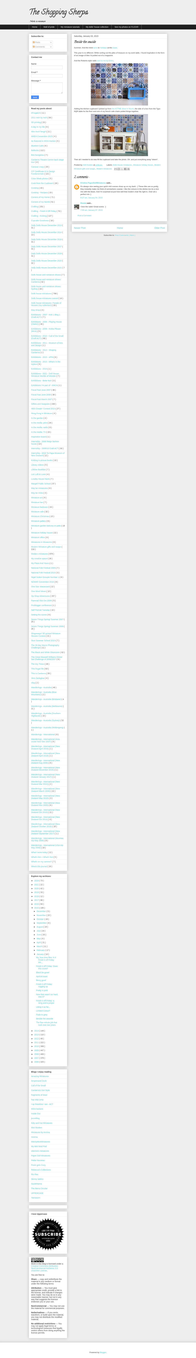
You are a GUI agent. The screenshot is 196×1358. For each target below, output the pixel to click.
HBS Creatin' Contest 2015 (43, 409)
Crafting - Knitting (39, 216)
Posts (36, 42)
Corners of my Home (40, 197)
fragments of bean (39, 1095)
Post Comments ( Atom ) (125, 235)
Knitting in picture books (42, 460)
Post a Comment (84, 215)
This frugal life (37, 669)
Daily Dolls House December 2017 (46, 246)
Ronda (83, 203)
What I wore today (39, 852)
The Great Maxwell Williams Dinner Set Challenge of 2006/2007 (46, 658)
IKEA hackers (37, 1109)
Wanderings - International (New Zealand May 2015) (45, 797)
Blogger (103, 1352)
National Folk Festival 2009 (43, 568)
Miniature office (38, 537)
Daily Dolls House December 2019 (46, 253)
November (41, 915)
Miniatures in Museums (41, 542)
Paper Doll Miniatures (40, 1156)
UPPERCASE (37, 1193)
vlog (33, 683)
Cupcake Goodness (40, 220)
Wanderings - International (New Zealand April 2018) (45, 754)
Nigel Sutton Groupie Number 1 (45, 577)
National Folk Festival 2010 (43, 572)
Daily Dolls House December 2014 (46, 232)
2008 (36, 1054)
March (40, 946)
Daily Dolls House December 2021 (46, 267)
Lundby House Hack (40, 479)
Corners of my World (40, 202)
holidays (103, 48)
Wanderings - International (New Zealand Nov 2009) (45, 804)
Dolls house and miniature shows (46, 275)
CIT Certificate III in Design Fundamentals (43, 172)
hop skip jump (37, 1099)
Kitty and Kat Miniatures (41, 1123)
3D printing (36, 122)
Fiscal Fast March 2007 (41, 399)
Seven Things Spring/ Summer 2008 (47, 626)
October (40, 919)
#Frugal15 (36, 113)
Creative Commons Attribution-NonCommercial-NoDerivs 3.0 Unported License (44, 1268)
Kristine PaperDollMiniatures (93, 183)
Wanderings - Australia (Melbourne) (47, 706)
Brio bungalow (37, 155)
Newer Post (80, 228)
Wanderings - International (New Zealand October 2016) (45, 825)
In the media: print (39, 423)
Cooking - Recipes (39, 192)
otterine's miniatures (40, 1151)
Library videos (37, 465)
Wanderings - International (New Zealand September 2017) (45, 832)
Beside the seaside (44, 1019)
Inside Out (35, 1113)
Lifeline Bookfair (38, 469)
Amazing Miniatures (40, 1076)
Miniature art (37, 497)
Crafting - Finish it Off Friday (44, 211)
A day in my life (38, 127)
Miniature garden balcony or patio (46, 526)
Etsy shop (35, 310)
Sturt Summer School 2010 (43, 640)
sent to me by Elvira (105, 61)
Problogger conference (41, 605)
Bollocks (35, 150)
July (39, 931)
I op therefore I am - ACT (42, 1104)
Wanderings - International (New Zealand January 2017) (45, 775)
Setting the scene (39, 615)
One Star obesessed (40, 586)
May (39, 938)
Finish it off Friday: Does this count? (47, 967)
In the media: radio (39, 427)
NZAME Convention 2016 (42, 582)
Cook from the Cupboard (42, 183)
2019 (36, 892)
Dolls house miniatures (122, 165)
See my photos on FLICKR (126, 27)
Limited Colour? (43, 1011)
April (39, 942)
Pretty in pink (42, 990)
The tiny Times (38, 664)
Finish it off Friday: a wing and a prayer (45, 1002)
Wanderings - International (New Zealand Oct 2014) (45, 818)
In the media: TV (38, 432)
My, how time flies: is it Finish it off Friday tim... (46, 959)
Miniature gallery (38, 521)
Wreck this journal (39, 866)
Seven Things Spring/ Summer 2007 (47, 619)
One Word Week (38, 591)
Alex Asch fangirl (38, 131)
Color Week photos (40, 178)
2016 (36, 904)
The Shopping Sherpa (58, 13)
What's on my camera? (41, 862)
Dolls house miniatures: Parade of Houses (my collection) (46, 304)
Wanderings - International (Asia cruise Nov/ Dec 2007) (45, 740)
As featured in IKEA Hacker (43, 141)
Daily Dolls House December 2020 (46, 261)
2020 (36, 888)
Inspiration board (39, 437)
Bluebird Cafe (37, 146)
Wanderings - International (43, 734)
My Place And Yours (40, 563)
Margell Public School (41, 484)
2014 (36, 1031)
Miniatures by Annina (40, 1132)
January (40, 954)
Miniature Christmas (40, 516)
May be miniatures (39, 488)
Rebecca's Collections (41, 1170)
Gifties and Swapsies (40, 404)
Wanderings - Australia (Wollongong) (47, 727)
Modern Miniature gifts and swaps (46, 547)
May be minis (37, 493)
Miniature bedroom (39, 507)
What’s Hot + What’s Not (42, 857)
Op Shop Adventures (40, 596)
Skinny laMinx (37, 1179)
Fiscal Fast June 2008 (41, 395)
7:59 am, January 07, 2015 (91, 210)
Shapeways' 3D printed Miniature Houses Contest (45, 634)
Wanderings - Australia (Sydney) (45, 720)
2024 (36, 880)
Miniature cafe (37, 511)
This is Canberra (38, 673)
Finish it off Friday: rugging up (44, 985)
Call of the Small (38, 1085)
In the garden (37, 418)
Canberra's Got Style (40, 1090)
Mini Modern (36, 1127)
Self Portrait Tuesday (40, 610)
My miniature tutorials (70, 27)
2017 (36, 900)
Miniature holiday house (143, 165)
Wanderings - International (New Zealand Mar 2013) (45, 783)
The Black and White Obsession (45, 652)
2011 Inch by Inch (39, 117)
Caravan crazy (38, 167)
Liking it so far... (43, 1007)
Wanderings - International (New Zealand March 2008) (45, 790)
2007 (36, 1058)
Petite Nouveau (38, 1160)
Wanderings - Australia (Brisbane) (46, 699)
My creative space (39, 558)
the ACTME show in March (123, 109)
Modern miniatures (104, 169)
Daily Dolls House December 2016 (46, 239)
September (42, 923)
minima (34, 1137)
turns (95, 48)
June (39, 935)
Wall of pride (48, 27)
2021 (36, 884)
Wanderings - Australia (41, 687)
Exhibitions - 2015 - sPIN (42, 357)
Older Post (159, 228)
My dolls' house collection (97, 27)
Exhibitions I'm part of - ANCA (44, 385)
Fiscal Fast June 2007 (41, 390)
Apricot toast (41, 976)
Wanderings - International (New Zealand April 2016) (45, 747)
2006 (36, 1062)
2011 (36, 1042)
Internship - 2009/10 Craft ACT (45, 448)
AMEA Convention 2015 (42, 136)
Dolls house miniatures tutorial (44, 298)
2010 (36, 1046)
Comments (39, 47)
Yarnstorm (35, 1198)
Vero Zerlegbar (38, 678)
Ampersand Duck (38, 1081)
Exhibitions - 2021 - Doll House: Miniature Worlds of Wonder (45, 374)
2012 (36, 1038)
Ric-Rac (34, 1174)
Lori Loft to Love (38, 474)
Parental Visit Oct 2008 (41, 600)
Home (34, 27)
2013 (36, 1034)
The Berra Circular (39, 1188)
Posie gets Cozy (38, 1165)
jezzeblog (35, 1118)
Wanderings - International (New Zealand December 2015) (45, 768)
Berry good (41, 980)
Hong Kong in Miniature (42, 413)
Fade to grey (41, 1015)
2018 (36, 896)
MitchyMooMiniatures (40, 1142)
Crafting (35, 206)
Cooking (35, 188)
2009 (36, 1050)
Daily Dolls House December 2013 (46, 225)
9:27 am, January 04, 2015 (91, 198)
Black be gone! (42, 972)
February (41, 950)
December (41, 911)
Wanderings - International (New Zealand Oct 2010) (45, 811)
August (40, 927)
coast (115, 48)
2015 (36, 908)
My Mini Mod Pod (39, 1146)
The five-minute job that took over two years (46, 1023)
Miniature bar (37, 502)
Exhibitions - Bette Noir (41, 380)
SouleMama (36, 1184)
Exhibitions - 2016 (39, 369)
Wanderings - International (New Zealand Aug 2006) (45, 761)
